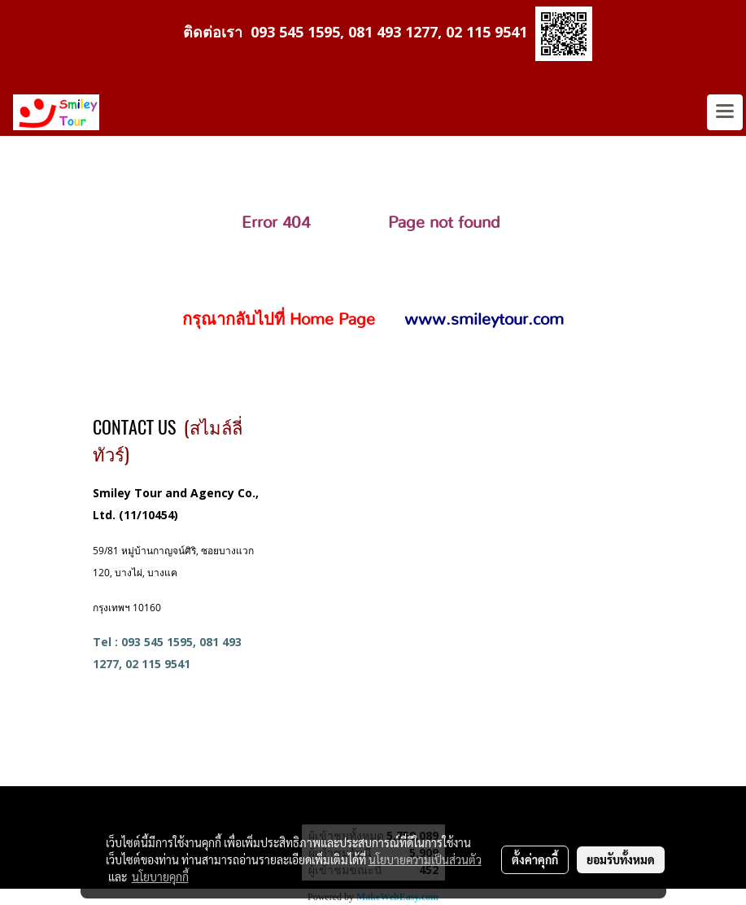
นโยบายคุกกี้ (160, 876)
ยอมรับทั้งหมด (621, 859)
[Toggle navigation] (725, 112)
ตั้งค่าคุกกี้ (535, 859)
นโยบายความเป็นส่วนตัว (425, 859)
